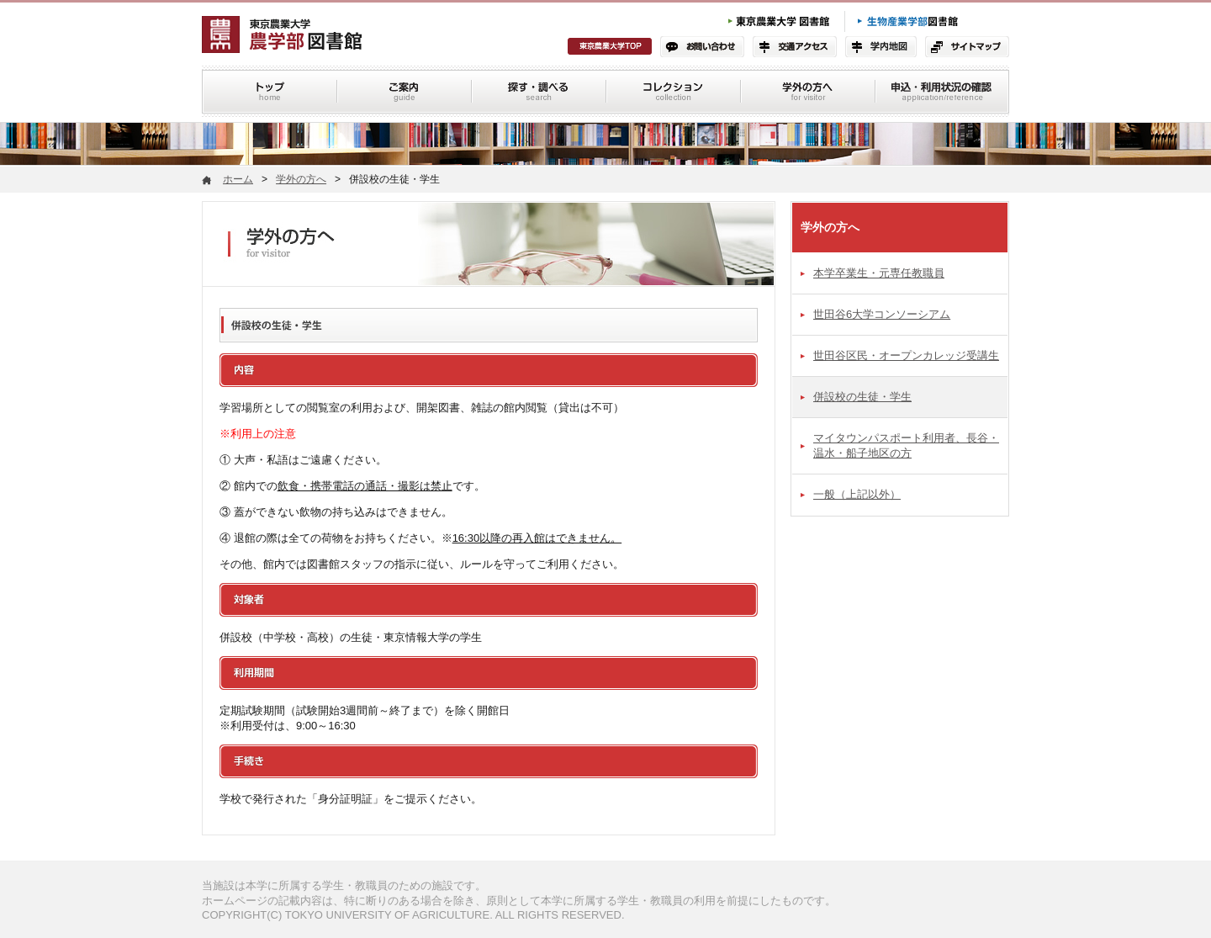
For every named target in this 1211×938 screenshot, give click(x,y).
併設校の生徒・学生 (862, 396)
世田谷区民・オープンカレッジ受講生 (906, 355)
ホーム (238, 179)
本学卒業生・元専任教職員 (878, 273)
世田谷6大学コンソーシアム (881, 314)
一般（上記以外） (857, 494)
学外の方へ (301, 179)
